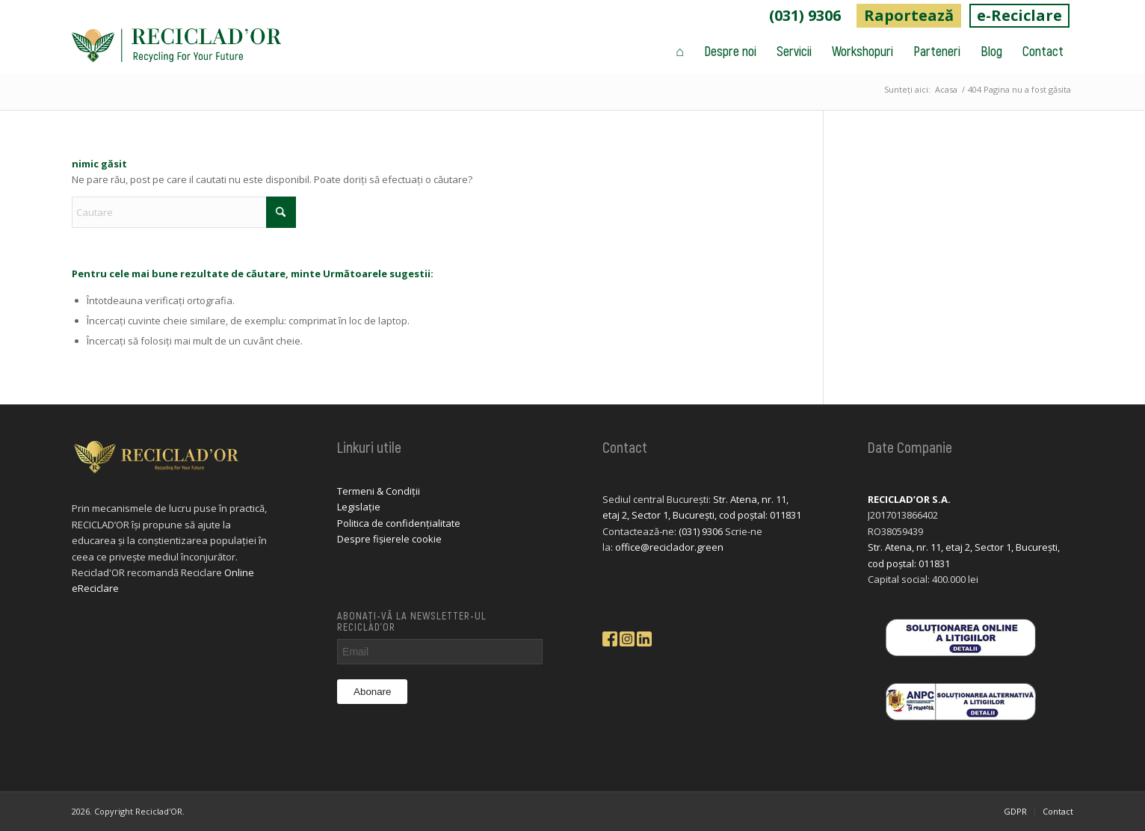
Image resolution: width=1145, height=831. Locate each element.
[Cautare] (184, 212)
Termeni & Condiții (378, 491)
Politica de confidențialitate (398, 523)
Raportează (909, 15)
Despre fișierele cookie (389, 539)
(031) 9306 (805, 15)
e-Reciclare (1019, 15)
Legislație (358, 506)
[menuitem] (805, 16)
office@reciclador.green (669, 547)
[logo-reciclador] (176, 50)
